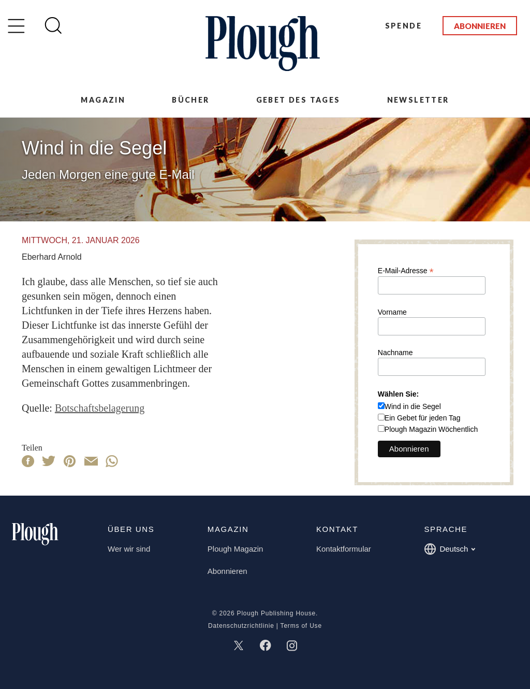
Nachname (395, 352)
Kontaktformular (343, 548)
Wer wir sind (129, 548)
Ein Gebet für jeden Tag (423, 418)
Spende (403, 25)
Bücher (190, 99)
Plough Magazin (235, 548)
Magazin (103, 99)
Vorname (392, 312)
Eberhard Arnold (52, 256)
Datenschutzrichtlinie (241, 625)
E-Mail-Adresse (406, 270)
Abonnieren (480, 26)
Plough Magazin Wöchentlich (431, 429)
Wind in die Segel (413, 406)
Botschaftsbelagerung (99, 408)
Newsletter (418, 99)
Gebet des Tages (298, 99)
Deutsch (449, 549)
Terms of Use (301, 625)
